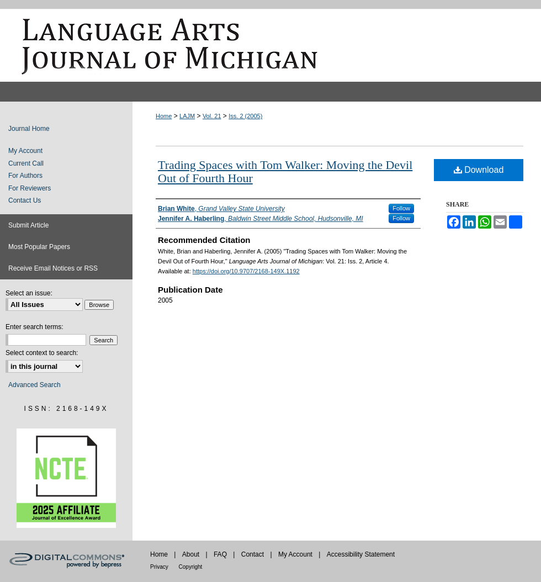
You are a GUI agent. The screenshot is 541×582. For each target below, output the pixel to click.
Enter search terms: (34, 327)
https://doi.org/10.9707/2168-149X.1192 (246, 271)
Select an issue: (29, 293)
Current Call (26, 163)
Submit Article (28, 225)
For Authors (25, 175)
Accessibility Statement (361, 554)
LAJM (187, 116)
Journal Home (29, 129)
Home (164, 116)
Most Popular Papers (39, 247)
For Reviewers (29, 188)
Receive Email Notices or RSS (53, 268)
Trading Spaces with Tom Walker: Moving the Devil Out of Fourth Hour (285, 171)
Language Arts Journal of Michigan (270, 45)
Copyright (191, 567)
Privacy (160, 567)
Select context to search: (42, 353)
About (191, 554)
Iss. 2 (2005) (245, 116)
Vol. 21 (212, 116)
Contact (253, 554)
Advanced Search (34, 385)
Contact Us (24, 200)
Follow (401, 208)
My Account (25, 151)
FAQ (221, 554)
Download (479, 169)
